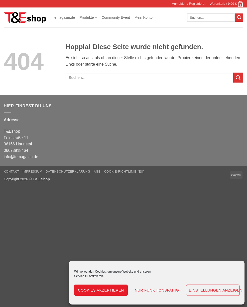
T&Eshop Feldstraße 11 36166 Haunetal (18, 137)
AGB (97, 171)
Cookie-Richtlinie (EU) (124, 171)
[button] (189, 3)
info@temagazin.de (21, 157)
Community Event (116, 17)
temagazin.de (64, 17)
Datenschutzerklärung (68, 171)
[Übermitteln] (239, 17)
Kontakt (11, 171)
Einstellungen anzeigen (214, 290)
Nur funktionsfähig (157, 290)
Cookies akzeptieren (101, 290)
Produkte (88, 17)
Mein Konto (143, 17)
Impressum (32, 171)
